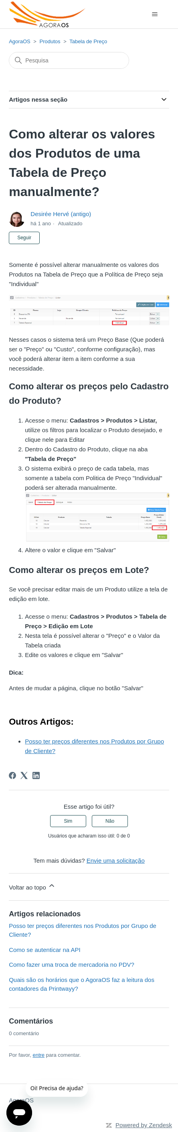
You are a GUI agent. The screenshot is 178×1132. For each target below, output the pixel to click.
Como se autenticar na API (44, 949)
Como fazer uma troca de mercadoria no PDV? (71, 964)
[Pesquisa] (69, 60)
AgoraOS (19, 41)
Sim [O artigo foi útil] (68, 821)
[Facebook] (12, 775)
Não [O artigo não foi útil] (109, 821)
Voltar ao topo (32, 886)
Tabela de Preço (88, 41)
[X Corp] (24, 775)
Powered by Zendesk (143, 1125)
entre (38, 1055)
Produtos (50, 41)
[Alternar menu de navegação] (155, 14)
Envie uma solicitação (116, 860)
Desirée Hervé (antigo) (60, 213)
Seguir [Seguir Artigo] (24, 237)
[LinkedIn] (36, 775)
